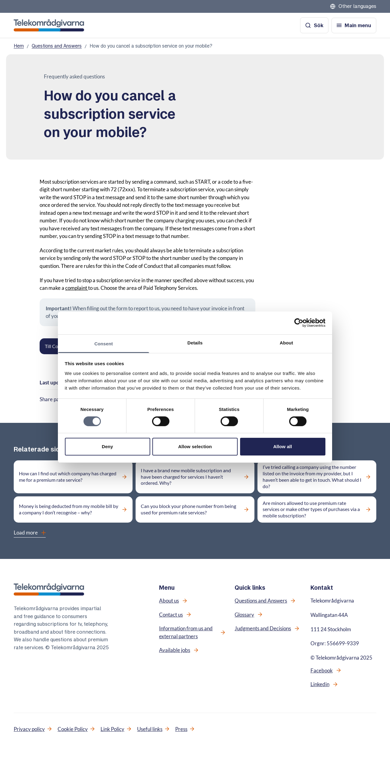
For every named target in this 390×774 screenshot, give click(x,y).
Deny (107, 446)
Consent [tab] (103, 343)
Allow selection (195, 446)
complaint (76, 288)
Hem (19, 46)
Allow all (282, 446)
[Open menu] (354, 25)
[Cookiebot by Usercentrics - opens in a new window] (298, 322)
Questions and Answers (57, 46)
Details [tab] (195, 342)
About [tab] (286, 342)
